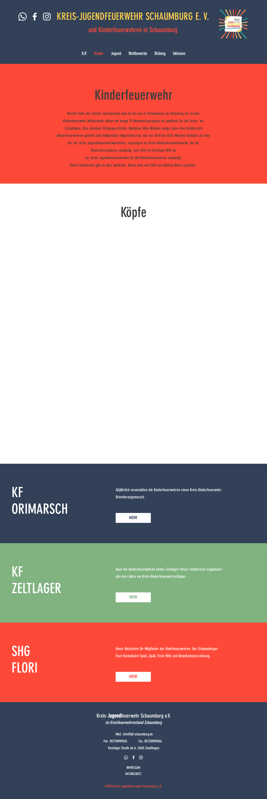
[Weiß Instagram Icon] (47, 16)
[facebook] (133, 757)
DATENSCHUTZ (133, 774)
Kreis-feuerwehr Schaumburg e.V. (134, 715)
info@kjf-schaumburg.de (138, 734)
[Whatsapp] (22, 16)
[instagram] (140, 757)
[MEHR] (133, 518)
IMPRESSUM (133, 768)
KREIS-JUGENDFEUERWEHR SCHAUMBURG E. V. (133, 16)
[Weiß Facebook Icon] (34, 16)
